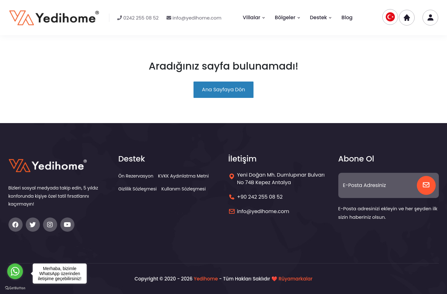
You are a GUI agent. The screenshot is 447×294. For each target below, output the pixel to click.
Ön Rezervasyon (136, 176)
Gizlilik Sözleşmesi (137, 189)
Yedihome (206, 278)
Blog (346, 17)
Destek (321, 17)
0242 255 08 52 (138, 17)
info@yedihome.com (193, 17)
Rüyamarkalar (296, 278)
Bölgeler (288, 17)
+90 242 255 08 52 (260, 197)
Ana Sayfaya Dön (223, 89)
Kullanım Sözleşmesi (183, 189)
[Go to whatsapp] (15, 271)
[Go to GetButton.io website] (15, 288)
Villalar (254, 17)
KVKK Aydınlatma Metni (183, 176)
